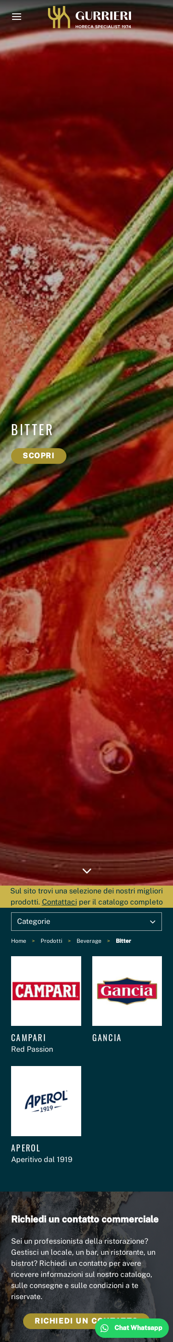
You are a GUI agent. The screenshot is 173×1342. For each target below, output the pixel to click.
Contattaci (59, 902)
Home (18, 941)
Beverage (89, 941)
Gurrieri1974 (89, 17)
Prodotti (51, 941)
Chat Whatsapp (138, 1327)
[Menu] (17, 17)
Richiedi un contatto (86, 1321)
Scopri (39, 455)
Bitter (123, 941)
